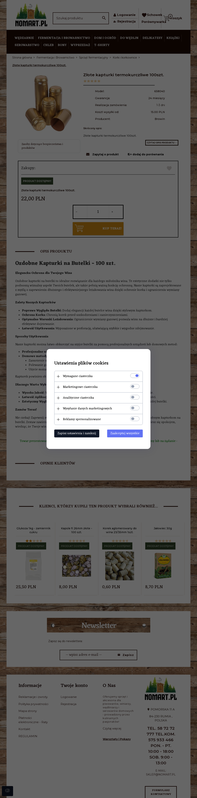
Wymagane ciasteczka (78, 376)
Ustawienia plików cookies (81, 363)
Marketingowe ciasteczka (80, 387)
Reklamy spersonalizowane (82, 419)
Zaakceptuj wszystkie (124, 433)
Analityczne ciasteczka (78, 398)
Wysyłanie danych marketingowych (87, 408)
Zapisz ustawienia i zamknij (77, 433)
